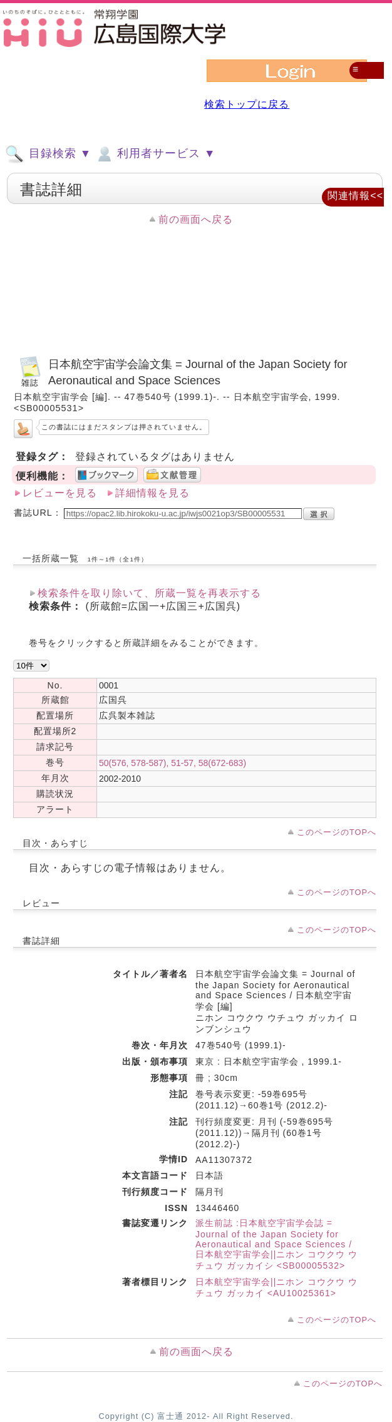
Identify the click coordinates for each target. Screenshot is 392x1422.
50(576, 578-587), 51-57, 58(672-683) (172, 763)
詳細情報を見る (152, 493)
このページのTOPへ (336, 832)
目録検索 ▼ (48, 154)
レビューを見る (60, 493)
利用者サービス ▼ (155, 154)
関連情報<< (355, 195)
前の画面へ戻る (195, 219)
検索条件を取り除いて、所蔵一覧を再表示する (149, 593)
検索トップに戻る (246, 104)
